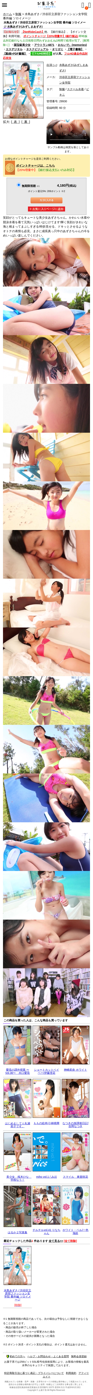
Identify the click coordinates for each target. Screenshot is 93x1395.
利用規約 (71, 1373)
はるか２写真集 (17, 1232)
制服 (18, 14)
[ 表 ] (15, 122)
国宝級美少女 (22, 44)
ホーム (7, 14)
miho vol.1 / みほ (46, 1176)
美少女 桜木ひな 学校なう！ (19, 1178)
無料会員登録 (79, 1356)
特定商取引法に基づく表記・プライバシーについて (34, 1373)
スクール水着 (75, 89)
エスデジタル (14, 49)
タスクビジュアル (37, 49)
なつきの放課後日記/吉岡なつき (75, 1125)
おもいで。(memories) (72, 44)
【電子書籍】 (75, 49)
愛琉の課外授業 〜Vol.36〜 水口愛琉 (17, 1071)
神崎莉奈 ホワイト (75, 1069)
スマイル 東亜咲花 (75, 1176)
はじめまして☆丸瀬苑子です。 (17, 1125)
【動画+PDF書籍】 (15, 53)
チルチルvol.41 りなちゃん (46, 1231)
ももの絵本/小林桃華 (46, 1123)
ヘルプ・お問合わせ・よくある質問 (48, 1356)
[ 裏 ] (25, 122)
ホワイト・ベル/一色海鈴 (75, 1231)
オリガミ (57, 49)
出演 (51, 65)
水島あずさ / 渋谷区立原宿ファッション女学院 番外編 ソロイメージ (17, 1295)
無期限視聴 (31, 185)
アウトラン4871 (44, 44)
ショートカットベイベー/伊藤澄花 (46, 1071)
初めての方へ (15, 1356)
